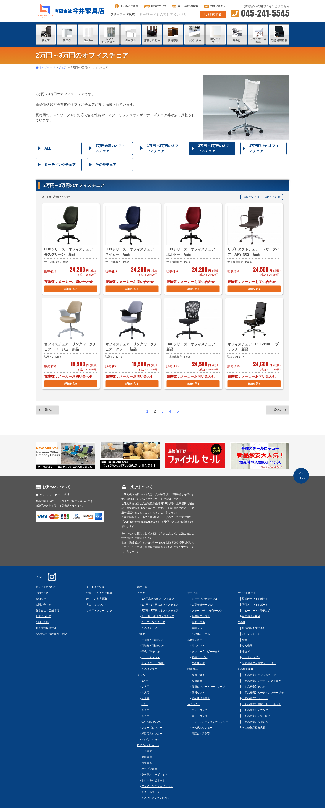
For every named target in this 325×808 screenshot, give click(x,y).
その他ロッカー (150, 739)
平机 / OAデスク (150, 651)
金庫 (244, 639)
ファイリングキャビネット (157, 786)
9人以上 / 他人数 (151, 721)
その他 (241, 622)
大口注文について (96, 604)
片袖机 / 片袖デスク (152, 639)
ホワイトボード (247, 592)
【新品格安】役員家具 (255, 721)
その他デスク (149, 669)
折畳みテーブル (201, 616)
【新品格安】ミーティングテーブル (263, 692)
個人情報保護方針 (46, 628)
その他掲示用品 (251, 616)
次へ (277, 410)
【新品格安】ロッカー (255, 698)
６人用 (145, 710)
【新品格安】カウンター (256, 710)
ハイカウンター (201, 710)
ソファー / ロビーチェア (206, 651)
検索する (213, 14)
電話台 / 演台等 (201, 733)
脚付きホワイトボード (255, 604)
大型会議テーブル (202, 604)
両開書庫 (146, 757)
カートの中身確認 (185, 6)
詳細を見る (70, 288)
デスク (141, 633)
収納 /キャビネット (148, 745)
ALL (47, 148)
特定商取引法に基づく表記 (51, 633)
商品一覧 (142, 587)
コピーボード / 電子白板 (256, 610)
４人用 (145, 698)
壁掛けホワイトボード (255, 598)
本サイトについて (46, 587)
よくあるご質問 (126, 6)
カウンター (193, 704)
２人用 (145, 686)
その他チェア (106, 164)
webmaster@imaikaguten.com (141, 521)
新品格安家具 (245, 669)
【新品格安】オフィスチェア (259, 674)
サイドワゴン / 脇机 (152, 663)
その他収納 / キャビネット (156, 798)
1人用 (144, 680)
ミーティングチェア (60, 164)
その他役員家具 (201, 698)
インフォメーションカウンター (210, 721)
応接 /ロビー (194, 639)
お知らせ (41, 598)
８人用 (145, 715)
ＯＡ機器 (247, 645)
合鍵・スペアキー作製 (99, 592)
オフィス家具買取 (96, 598)
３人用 (145, 692)
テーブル (192, 592)
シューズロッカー (151, 727)
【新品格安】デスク (253, 686)
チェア (63, 67)
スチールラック (150, 792)
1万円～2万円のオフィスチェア (163, 148)
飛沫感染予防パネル (253, 628)
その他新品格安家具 (253, 727)
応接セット (198, 645)
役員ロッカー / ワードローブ (208, 686)
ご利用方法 (42, 592)
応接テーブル (199, 657)
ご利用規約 (42, 622)
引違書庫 (146, 762)
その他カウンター (202, 727)
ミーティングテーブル (205, 598)
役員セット (198, 692)
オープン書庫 (149, 768)
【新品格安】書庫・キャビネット (261, 704)
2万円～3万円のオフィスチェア (214, 148)
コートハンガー (251, 657)
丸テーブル (198, 622)
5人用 (144, 704)
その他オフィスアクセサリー (259, 663)
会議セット (198, 628)
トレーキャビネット (153, 780)
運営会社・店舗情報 (47, 610)
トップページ (47, 67)
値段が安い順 (251, 197)
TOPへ (301, 478)
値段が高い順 (272, 197)
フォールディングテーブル (207, 610)
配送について (155, 6)
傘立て (246, 651)
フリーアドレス (150, 657)
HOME (39, 576)
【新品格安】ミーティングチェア (261, 680)
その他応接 (198, 663)
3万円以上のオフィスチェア (264, 148)
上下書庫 (146, 751)
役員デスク (198, 674)
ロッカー (142, 674)
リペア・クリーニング (99, 610)
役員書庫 (197, 680)
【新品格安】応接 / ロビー (257, 715)
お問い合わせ (215, 6)
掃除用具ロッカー (151, 733)
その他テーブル (201, 633)
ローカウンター (201, 715)
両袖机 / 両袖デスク (152, 645)
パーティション (251, 633)
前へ (47, 410)
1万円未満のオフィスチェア (110, 148)
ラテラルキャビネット (154, 774)
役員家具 (192, 669)
